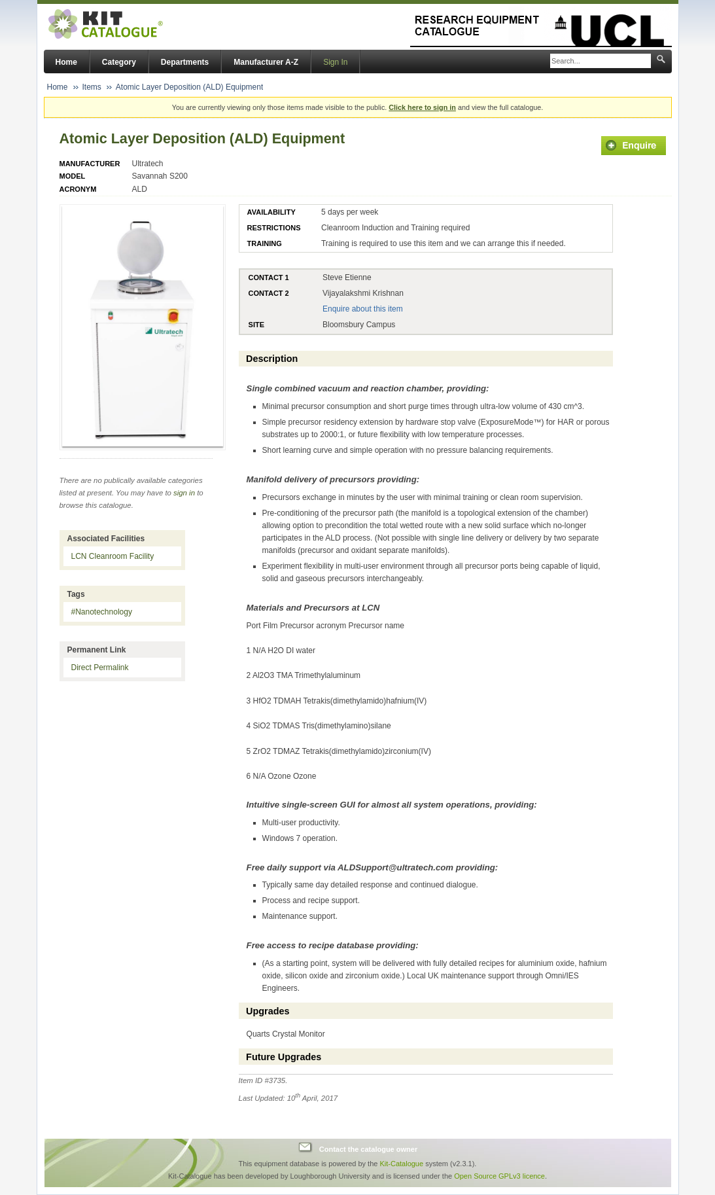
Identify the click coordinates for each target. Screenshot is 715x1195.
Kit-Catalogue (401, 1164)
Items (91, 87)
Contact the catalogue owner (368, 1149)
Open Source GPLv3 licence (499, 1176)
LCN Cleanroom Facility (112, 556)
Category (119, 62)
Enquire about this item (363, 308)
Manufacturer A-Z (266, 62)
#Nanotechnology (101, 611)
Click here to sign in (422, 107)
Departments (185, 62)
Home (66, 62)
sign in (184, 493)
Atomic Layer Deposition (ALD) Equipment (189, 87)
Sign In (335, 62)
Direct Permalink (100, 667)
